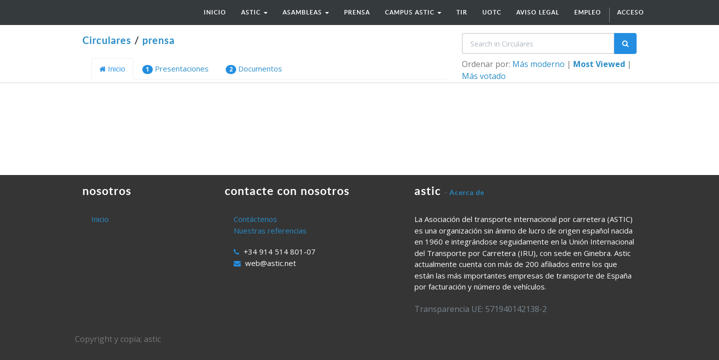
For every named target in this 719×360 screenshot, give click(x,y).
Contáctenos (255, 219)
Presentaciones (175, 69)
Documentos (254, 69)
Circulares (106, 40)
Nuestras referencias (270, 231)
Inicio (112, 69)
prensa (158, 40)
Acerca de (466, 192)
